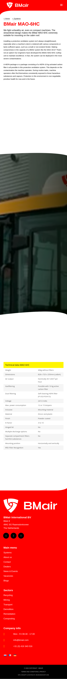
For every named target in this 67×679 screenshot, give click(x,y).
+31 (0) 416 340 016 (22, 646)
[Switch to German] (15, 655)
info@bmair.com (21, 640)
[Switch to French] (10, 655)
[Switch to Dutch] (5, 655)
